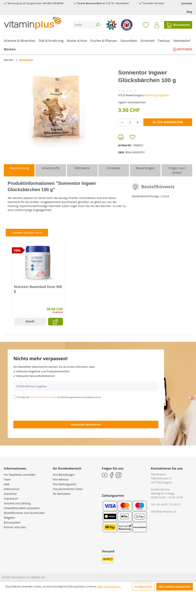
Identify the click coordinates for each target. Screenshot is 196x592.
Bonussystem (12, 522)
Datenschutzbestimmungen (43, 397)
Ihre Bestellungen (64, 474)
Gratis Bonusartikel (90, 3)
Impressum (11, 498)
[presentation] (42, 409)
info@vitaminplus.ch (163, 511)
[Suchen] (97, 24)
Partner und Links (15, 527)
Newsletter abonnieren (86, 424)
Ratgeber (9, 517)
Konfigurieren (143, 586)
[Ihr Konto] (157, 25)
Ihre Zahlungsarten (65, 484)
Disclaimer (10, 494)
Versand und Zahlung (17, 503)
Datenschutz (11, 489)
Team (7, 479)
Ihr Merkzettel (61, 494)
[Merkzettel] (146, 25)
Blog (189, 12)
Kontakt (186, 3)
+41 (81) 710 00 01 (53, 3)
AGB (6, 484)
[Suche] (83, 24)
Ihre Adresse (61, 479)
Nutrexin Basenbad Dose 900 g (38, 289)
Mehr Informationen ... (110, 586)
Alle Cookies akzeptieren (174, 586)
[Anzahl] (130, 122)
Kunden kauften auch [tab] (27, 232)
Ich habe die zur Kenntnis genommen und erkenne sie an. (59, 397)
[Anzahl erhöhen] (138, 122)
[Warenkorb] (178, 25)
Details (29, 321)
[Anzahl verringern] (122, 122)
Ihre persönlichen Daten (68, 489)
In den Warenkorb (167, 122)
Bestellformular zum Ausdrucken (24, 513)
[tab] (19, 170)
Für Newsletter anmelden (19, 474)
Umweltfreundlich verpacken (22, 508)
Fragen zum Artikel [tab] (176, 170)
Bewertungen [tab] (145, 168)
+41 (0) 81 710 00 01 (168, 504)
